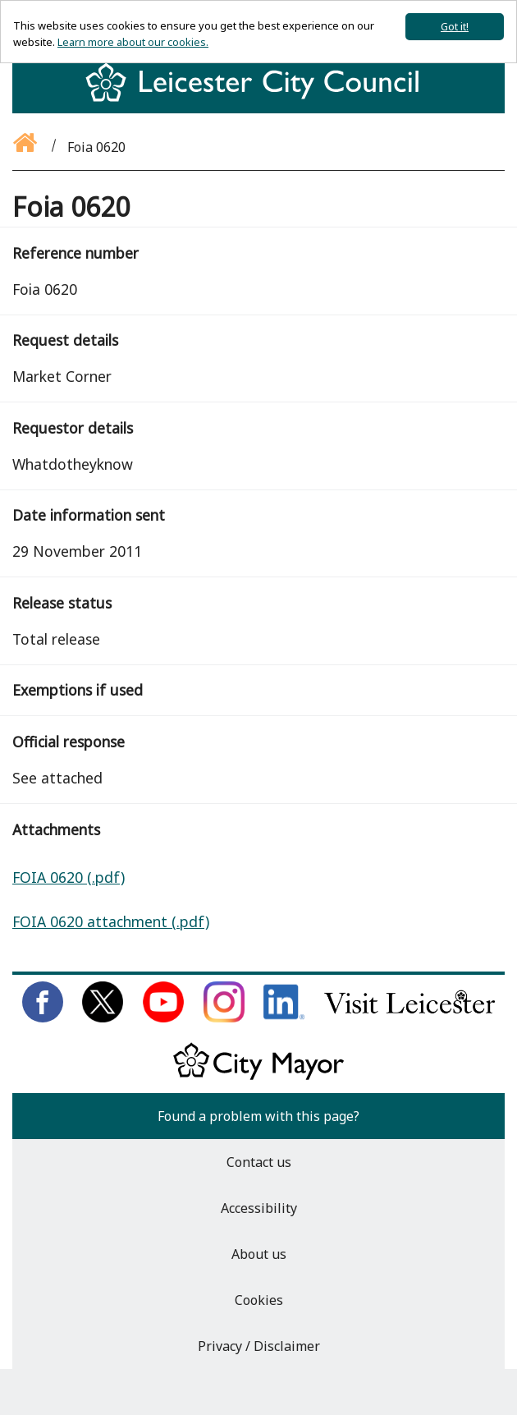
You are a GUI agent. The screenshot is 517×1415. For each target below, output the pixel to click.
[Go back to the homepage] (26, 147)
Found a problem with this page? (258, 1116)
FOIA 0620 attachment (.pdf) (110, 921)
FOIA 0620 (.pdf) (68, 877)
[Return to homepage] (258, 97)
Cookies (259, 1300)
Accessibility (259, 1208)
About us (258, 1254)
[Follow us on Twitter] (102, 1017)
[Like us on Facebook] (42, 1017)
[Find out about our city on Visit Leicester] (409, 1017)
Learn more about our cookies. (132, 41)
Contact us (258, 1162)
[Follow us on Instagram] (224, 1017)
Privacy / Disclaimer (259, 1346)
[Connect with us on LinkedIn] (283, 1017)
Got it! (455, 26)
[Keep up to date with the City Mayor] (258, 1077)
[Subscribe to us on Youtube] (163, 1017)
